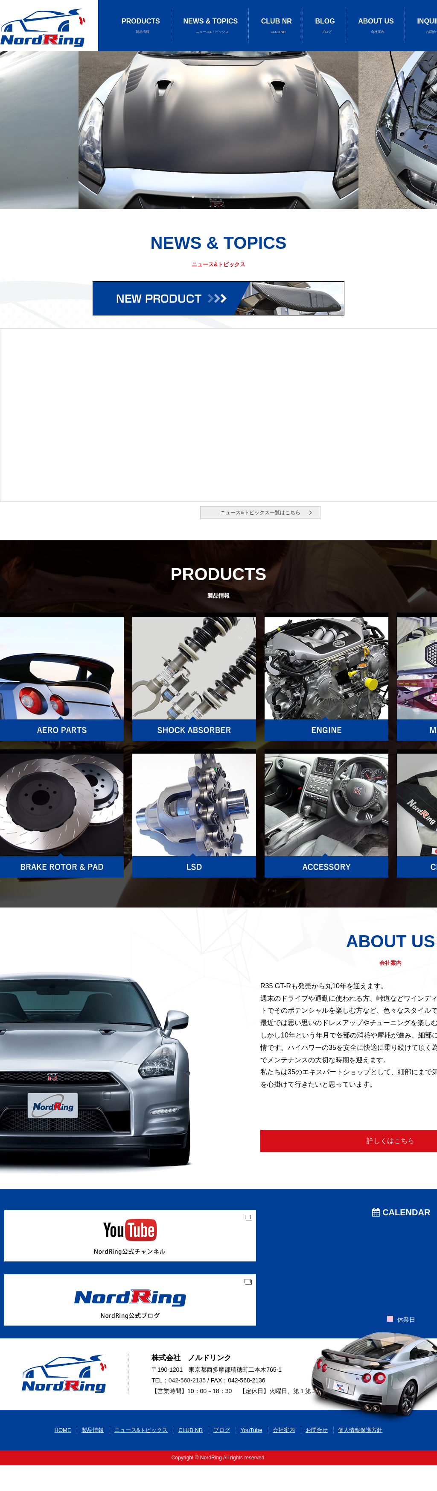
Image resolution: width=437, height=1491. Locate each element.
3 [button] (218, 197)
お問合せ (317, 1456)
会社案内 (284, 1456)
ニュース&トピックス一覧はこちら (260, 513)
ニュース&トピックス (141, 1456)
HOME (63, 1456)
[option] (218, 130)
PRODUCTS (141, 26)
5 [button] (244, 197)
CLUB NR (276, 26)
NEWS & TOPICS (210, 26)
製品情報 (93, 1456)
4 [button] (231, 197)
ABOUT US (376, 26)
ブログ (221, 1456)
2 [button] (205, 197)
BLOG (325, 26)
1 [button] (193, 197)
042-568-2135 (187, 1396)
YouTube (251, 1456)
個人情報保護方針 (360, 1456)
